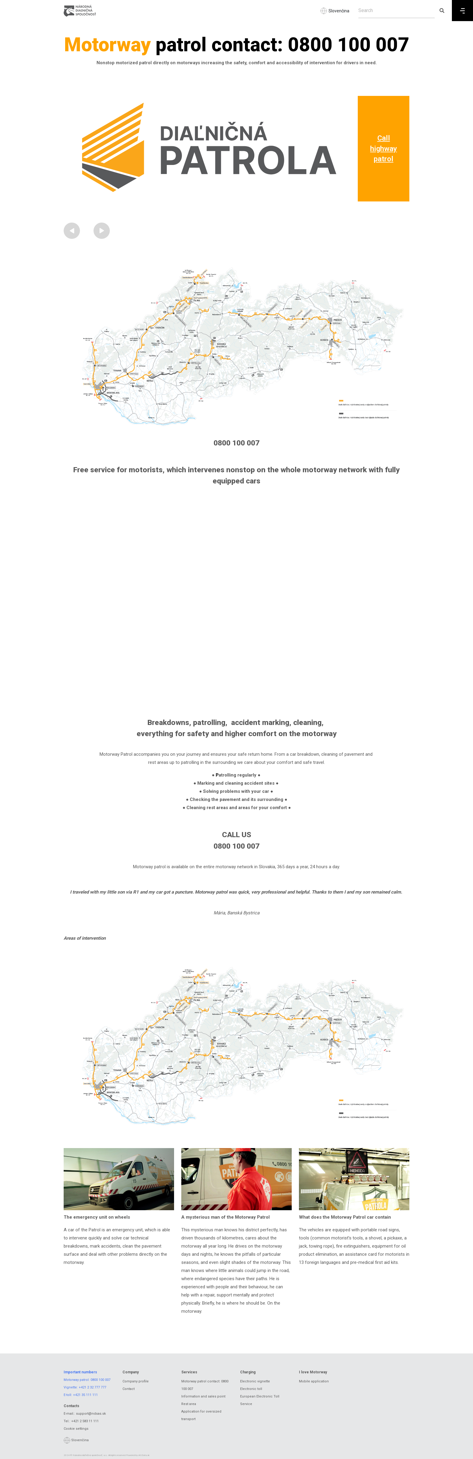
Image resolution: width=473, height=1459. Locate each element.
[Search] (396, 10)
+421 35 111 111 (85, 1395)
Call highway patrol (383, 148)
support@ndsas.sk (91, 1414)
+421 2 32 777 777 (92, 1387)
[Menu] (462, 11)
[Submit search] (442, 10)
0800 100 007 (100, 1380)
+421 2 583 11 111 (85, 1421)
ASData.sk (144, 1455)
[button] (72, 231)
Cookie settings (76, 1429)
